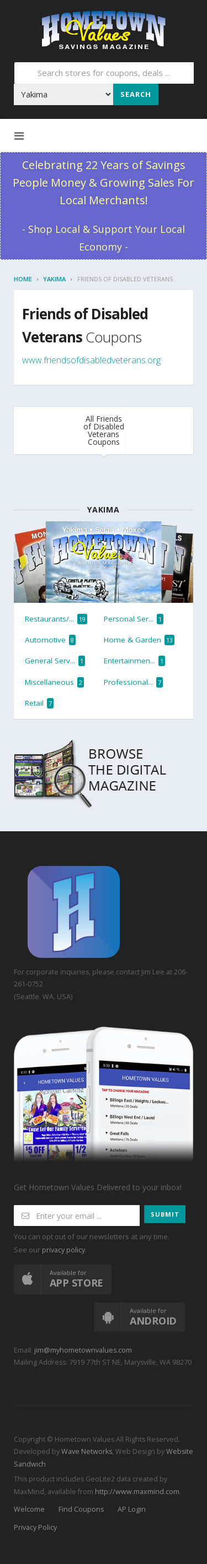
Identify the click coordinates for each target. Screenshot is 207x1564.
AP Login (132, 1509)
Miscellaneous (54, 682)
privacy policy (63, 1250)
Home (23, 279)
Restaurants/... (56, 619)
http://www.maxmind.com (137, 1491)
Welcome (29, 1509)
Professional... (133, 682)
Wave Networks (86, 1451)
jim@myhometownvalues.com (83, 1350)
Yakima (54, 279)
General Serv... (55, 661)
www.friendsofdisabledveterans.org (91, 360)
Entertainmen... (134, 661)
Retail (39, 703)
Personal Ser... (133, 619)
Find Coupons (81, 1509)
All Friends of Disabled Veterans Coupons (103, 430)
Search (135, 94)
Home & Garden (139, 640)
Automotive (50, 640)
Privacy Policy (35, 1527)
